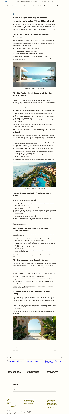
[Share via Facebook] (13, 347)
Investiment (33, 5)
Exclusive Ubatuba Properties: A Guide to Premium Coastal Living (15, 372)
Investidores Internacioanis (24, 5)
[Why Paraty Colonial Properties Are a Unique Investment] (34, 364)
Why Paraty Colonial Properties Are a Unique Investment (34, 372)
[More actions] (55, 14)
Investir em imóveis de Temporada (55, 5)
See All (61, 357)
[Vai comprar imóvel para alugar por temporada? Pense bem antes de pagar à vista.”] (53, 364)
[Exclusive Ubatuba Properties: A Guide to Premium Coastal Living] (15, 364)
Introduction (14, 5)
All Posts (8, 5)
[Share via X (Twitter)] (16, 347)
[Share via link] (21, 347)
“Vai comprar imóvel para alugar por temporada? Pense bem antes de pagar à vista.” (53, 372)
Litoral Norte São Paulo (42, 5)
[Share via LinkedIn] (19, 347)
